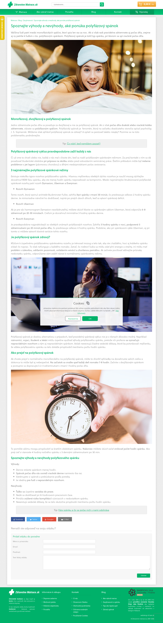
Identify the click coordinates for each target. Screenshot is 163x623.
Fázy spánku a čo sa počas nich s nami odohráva (83, 510)
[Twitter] (34, 519)
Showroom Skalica (80, 602)
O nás (75, 598)
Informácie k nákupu (51, 592)
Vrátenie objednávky (51, 606)
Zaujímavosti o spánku (111, 602)
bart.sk (152, 615)
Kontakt (118, 11)
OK (90, 318)
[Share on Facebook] (18, 519)
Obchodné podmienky (81, 606)
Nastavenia (73, 318)
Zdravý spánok (108, 609)
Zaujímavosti (28, 20)
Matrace (21, 12)
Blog (93, 11)
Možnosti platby (49, 602)
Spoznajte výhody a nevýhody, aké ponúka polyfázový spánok (57, 20)
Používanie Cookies (80, 615)
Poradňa (69, 11)
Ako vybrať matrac (45, 11)
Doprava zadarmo (50, 598)
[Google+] (49, 519)
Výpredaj (143, 11)
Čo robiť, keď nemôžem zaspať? (83, 143)
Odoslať (143, 575)
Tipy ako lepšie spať (110, 606)
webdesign (144, 615)
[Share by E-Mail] (65, 519)
